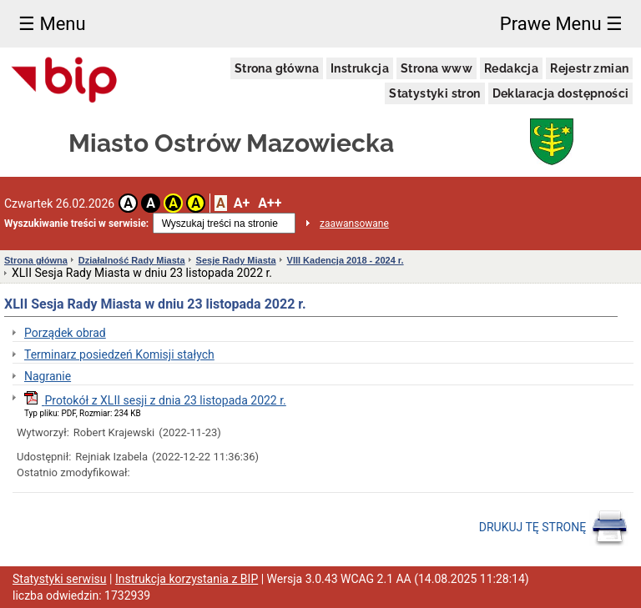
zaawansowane (354, 223)
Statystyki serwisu (60, 578)
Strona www (436, 68)
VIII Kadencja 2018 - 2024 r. (345, 260)
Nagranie (47, 376)
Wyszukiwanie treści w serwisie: (76, 223)
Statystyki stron (434, 93)
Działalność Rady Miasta (131, 260)
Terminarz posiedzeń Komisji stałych (119, 354)
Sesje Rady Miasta (236, 260)
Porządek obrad (65, 332)
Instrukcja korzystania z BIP (186, 578)
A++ (269, 203)
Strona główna (277, 68)
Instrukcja (360, 68)
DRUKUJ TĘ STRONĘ (553, 528)
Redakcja (511, 68)
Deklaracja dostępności (560, 93)
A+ (242, 203)
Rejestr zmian (589, 68)
